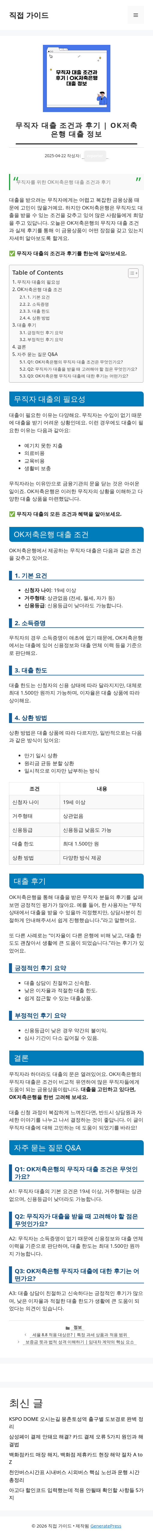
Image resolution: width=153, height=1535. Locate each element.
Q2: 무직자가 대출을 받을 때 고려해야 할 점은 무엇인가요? (82, 369)
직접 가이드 (29, 15)
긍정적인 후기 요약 (45, 332)
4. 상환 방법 (38, 318)
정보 (78, 1327)
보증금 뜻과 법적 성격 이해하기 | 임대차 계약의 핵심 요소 (80, 1342)
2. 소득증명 (38, 304)
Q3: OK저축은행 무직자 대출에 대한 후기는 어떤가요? (77, 376)
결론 (21, 347)
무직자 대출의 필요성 (38, 282)
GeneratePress (105, 1526)
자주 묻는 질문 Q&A (37, 354)
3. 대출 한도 (38, 311)
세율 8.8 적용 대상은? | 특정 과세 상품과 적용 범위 (80, 1334)
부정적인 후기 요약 (45, 339)
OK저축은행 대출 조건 (39, 289)
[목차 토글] (130, 273)
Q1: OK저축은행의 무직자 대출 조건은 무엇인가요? (75, 362)
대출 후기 (26, 325)
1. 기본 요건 (38, 297)
